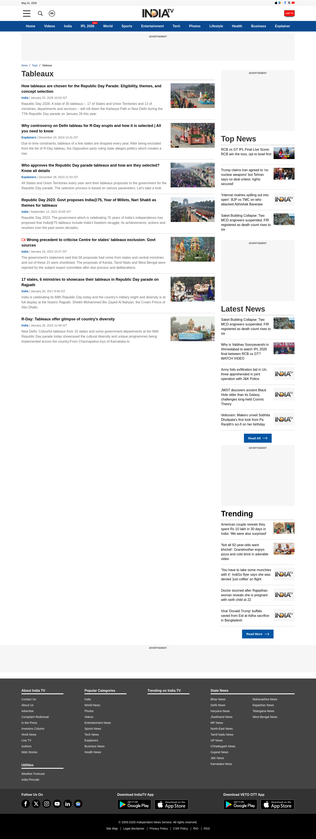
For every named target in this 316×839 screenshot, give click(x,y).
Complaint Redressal (35, 717)
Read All (257, 438)
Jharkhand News (221, 717)
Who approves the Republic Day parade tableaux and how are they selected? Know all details (90, 168)
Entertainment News (97, 722)
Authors (26, 746)
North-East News (222, 728)
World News (92, 705)
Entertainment (152, 26)
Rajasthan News (263, 705)
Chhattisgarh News (223, 746)
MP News (217, 722)
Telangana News (263, 711)
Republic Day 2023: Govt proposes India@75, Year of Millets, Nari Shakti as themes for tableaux (88, 202)
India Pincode (30, 779)
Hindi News (28, 734)
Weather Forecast (33, 773)
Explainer (282, 26)
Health (237, 26)
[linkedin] (67, 804)
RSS (207, 828)
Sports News (92, 728)
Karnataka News (221, 764)
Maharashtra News (265, 699)
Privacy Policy (159, 828)
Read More (257, 634)
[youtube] (57, 804)
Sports (127, 26)
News (24, 65)
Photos (194, 26)
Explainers (28, 137)
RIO (196, 828)
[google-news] (78, 804)
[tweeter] (36, 804)
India (68, 26)
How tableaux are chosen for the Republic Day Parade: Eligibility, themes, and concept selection (91, 89)
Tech (176, 26)
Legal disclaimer (133, 828)
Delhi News (218, 705)
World (108, 26)
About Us (27, 705)
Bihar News (218, 699)
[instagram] (46, 804)
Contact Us (28, 699)
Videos (49, 26)
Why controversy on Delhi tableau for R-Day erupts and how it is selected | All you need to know (91, 128)
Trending (237, 513)
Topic (35, 65)
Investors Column (32, 728)
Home (30, 26)
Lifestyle (216, 26)
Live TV (26, 740)
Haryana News (220, 711)
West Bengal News (265, 717)
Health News (92, 752)
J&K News (217, 758)
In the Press (29, 722)
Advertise (27, 711)
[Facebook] (25, 804)
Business (258, 26)
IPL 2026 (87, 26)
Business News (94, 746)
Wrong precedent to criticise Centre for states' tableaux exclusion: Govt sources (88, 242)
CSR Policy (180, 828)
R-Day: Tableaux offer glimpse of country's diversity (68, 319)
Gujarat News (219, 752)
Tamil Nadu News (222, 734)
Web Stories (29, 752)
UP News (217, 740)
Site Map (112, 828)
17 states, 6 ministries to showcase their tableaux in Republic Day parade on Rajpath (90, 282)
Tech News (91, 734)
